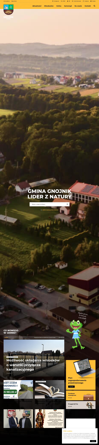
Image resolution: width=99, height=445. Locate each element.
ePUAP (64, 1)
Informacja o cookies (89, 438)
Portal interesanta (77, 1)
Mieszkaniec (49, 6)
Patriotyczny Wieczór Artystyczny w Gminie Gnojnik (45, 337)
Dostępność (56, 1)
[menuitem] (37, 5)
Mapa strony (14, 1)
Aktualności (36, 6)
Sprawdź (71, 386)
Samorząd (68, 6)
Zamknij (93, 441)
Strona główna (7, 1)
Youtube (94, 1)
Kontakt (88, 6)
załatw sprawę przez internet (50, 210)
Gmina (58, 6)
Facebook (86, 1)
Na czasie (78, 6)
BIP (69, 1)
